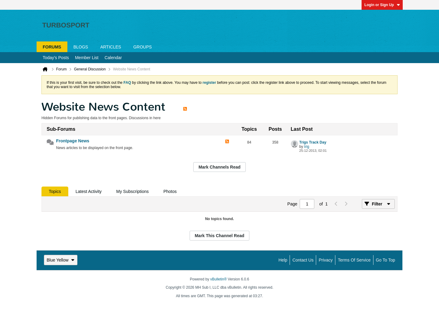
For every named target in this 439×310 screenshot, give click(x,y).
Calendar (113, 57)
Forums (52, 47)
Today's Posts (56, 57)
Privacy (326, 260)
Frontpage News (72, 140)
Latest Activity (89, 191)
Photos (170, 191)
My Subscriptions (132, 191)
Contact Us (302, 260)
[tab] (54, 191)
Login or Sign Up (382, 5)
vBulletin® (218, 279)
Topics (55, 191)
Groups (142, 47)
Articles (110, 47)
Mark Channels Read (219, 167)
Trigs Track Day (313, 142)
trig (306, 146)
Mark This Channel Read (219, 235)
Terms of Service (354, 260)
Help (282, 260)
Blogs (80, 47)
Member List (86, 57)
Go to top (385, 260)
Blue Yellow (61, 260)
